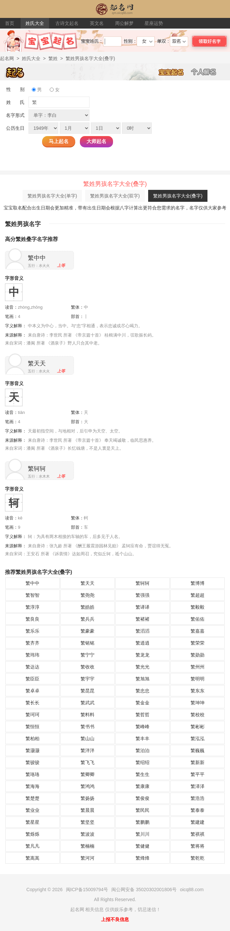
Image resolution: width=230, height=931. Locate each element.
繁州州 (197, 666)
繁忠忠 (142, 690)
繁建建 (197, 822)
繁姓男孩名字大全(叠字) (177, 195)
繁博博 (197, 583)
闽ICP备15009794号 (87, 889)
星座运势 (153, 23)
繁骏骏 (32, 762)
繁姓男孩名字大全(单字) (52, 195)
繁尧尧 (87, 595)
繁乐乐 (32, 631)
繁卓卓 (32, 690)
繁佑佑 (197, 619)
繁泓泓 (197, 738)
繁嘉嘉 (197, 631)
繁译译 (142, 607)
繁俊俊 (142, 798)
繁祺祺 (197, 834)
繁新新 (197, 762)
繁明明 (197, 678)
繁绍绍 (142, 762)
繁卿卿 (87, 774)
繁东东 (197, 690)
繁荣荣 (197, 643)
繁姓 (53, 58)
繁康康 (142, 786)
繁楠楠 (87, 846)
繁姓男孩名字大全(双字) (115, 195)
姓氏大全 (35, 23)
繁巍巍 (197, 750)
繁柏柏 (32, 738)
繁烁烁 (32, 834)
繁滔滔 (142, 631)
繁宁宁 (87, 655)
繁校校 (197, 714)
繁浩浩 (197, 798)
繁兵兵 (87, 619)
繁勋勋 (197, 655)
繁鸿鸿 (87, 786)
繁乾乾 (197, 858)
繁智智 (32, 595)
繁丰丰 (142, 738)
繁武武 (87, 702)
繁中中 (37, 258)
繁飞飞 (87, 762)
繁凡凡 (32, 846)
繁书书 (87, 726)
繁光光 (142, 666)
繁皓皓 (87, 607)
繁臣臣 (32, 678)
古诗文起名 (67, 23)
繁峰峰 (142, 726)
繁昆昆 (87, 690)
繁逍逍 (142, 643)
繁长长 (32, 702)
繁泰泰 (197, 810)
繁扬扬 (87, 798)
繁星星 (32, 822)
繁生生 (142, 774)
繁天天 (37, 363)
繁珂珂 (32, 714)
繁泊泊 (142, 750)
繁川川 (142, 834)
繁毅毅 (197, 607)
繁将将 (197, 846)
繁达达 (32, 666)
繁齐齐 (32, 643)
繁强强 (142, 595)
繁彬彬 (197, 726)
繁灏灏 (32, 750)
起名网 (7, 58)
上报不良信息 (115, 919)
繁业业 (32, 810)
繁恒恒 (32, 726)
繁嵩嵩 (32, 858)
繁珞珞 (32, 774)
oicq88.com (192, 889)
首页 (9, 23)
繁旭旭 (142, 678)
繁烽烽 (142, 858)
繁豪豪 (87, 631)
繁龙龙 (142, 655)
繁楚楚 (32, 798)
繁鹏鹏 (142, 822)
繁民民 (142, 810)
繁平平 (197, 774)
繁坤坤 (197, 702)
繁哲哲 (142, 714)
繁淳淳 (32, 607)
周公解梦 (124, 23)
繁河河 (87, 858)
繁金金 (142, 702)
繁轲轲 (37, 468)
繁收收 (87, 666)
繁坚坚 (87, 822)
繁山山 (87, 738)
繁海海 (32, 786)
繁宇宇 (87, 678)
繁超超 (197, 595)
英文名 (97, 23)
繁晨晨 (87, 810)
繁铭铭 (87, 643)
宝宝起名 (174, 71)
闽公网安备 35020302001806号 (144, 889)
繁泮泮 (87, 750)
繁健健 (142, 846)
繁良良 (32, 619)
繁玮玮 (32, 655)
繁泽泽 (197, 786)
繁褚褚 (142, 619)
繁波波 (87, 834)
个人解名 (207, 71)
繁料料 (87, 714)
